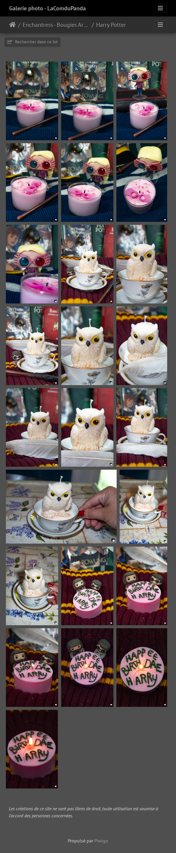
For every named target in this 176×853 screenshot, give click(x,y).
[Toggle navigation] (160, 8)
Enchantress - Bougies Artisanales (56, 25)
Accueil (12, 24)
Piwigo (101, 841)
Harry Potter (111, 25)
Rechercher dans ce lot (32, 41)
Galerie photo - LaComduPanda (47, 8)
